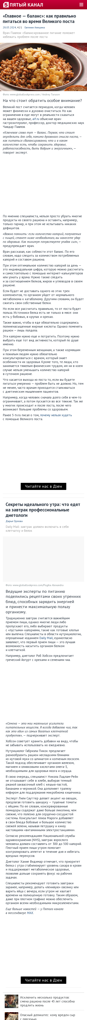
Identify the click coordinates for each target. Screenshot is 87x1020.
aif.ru (35, 119)
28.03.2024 (9, 27)
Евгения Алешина (35, 27)
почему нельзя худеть (56, 415)
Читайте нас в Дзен (43, 486)
